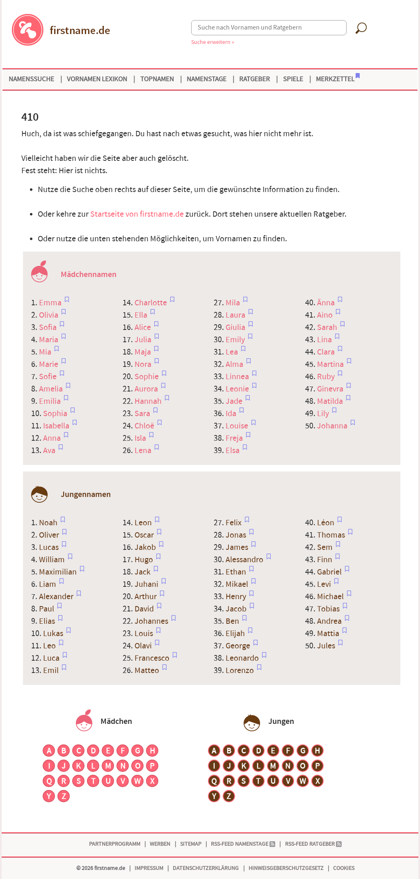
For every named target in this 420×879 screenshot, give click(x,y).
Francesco (153, 658)
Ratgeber (254, 79)
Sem (325, 547)
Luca (52, 658)
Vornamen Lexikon (97, 79)
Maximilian (58, 572)
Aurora (147, 389)
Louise (238, 426)
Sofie (48, 376)
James (238, 547)
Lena (144, 450)
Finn (325, 559)
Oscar (145, 535)
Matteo (148, 670)
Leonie (238, 389)
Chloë (145, 426)
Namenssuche (31, 79)
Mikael (238, 584)
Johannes (152, 621)
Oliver (50, 535)
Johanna (333, 426)
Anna (52, 438)
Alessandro (245, 559)
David (145, 609)
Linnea (238, 376)
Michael (331, 596)
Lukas (54, 633)
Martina (331, 364)
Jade (235, 401)
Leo (50, 646)
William (52, 559)
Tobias (329, 609)
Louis (145, 633)
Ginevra (331, 389)
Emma (51, 303)
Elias (48, 621)
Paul (47, 609)
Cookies (343, 868)
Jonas (237, 535)
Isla (141, 438)
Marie (49, 364)
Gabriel (330, 572)
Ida (232, 413)
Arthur (146, 596)
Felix (234, 522)
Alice (144, 327)
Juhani (147, 584)
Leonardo (243, 658)
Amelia (51, 389)
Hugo (145, 559)
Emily (236, 339)
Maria (49, 339)
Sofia (48, 327)
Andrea (330, 621)
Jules (327, 646)
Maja (144, 352)
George (239, 646)
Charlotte (152, 303)
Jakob (146, 547)
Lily (324, 413)
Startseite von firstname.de (137, 214)
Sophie (147, 376)
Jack (143, 572)
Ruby (326, 376)
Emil (51, 670)
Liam (48, 584)
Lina (325, 339)
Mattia (329, 633)
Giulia (236, 327)
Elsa (233, 450)
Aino (325, 315)
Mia (46, 352)
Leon (144, 522)
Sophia (56, 413)
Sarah (328, 327)
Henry (237, 596)
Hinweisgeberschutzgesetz (286, 868)
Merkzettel (338, 78)
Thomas (332, 535)
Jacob (237, 609)
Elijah (236, 633)
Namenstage (206, 79)
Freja (235, 438)
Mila (234, 303)
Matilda (331, 401)
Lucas (49, 547)
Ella (142, 315)
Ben (233, 621)
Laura (236, 315)
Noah (49, 522)
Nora (144, 364)
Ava (50, 450)
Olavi (144, 646)
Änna (326, 303)
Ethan (237, 572)
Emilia (50, 401)
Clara (326, 352)
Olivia (49, 315)
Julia (144, 339)
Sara (143, 413)
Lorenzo (241, 670)
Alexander (57, 596)
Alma (235, 364)
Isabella (57, 426)
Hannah (149, 401)
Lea (233, 352)
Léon (326, 522)
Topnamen (157, 79)
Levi (325, 584)
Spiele (293, 79)
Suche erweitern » (212, 42)
